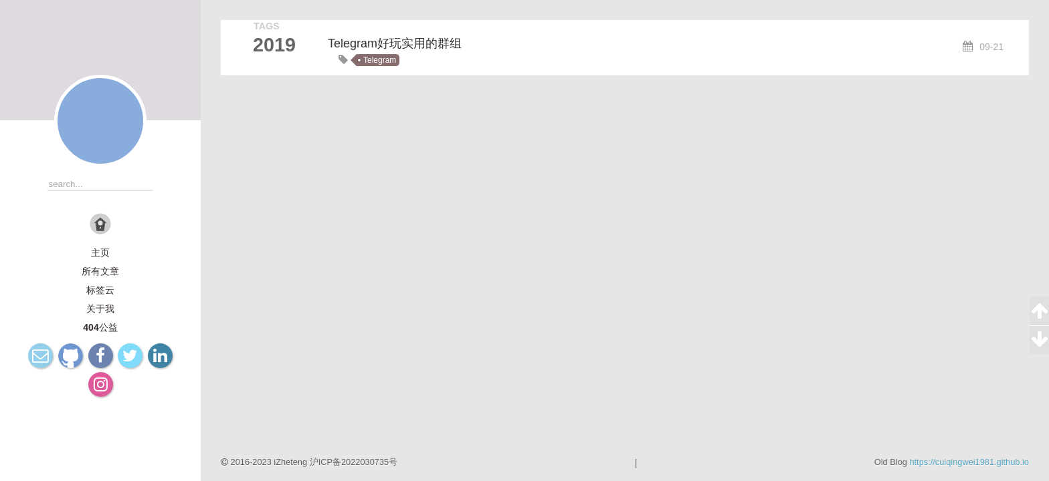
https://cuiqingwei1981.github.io (969, 462)
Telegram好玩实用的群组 (395, 43)
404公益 (100, 327)
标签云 (100, 290)
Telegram (379, 60)
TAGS (267, 26)
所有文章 (100, 271)
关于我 (100, 308)
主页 (100, 252)
